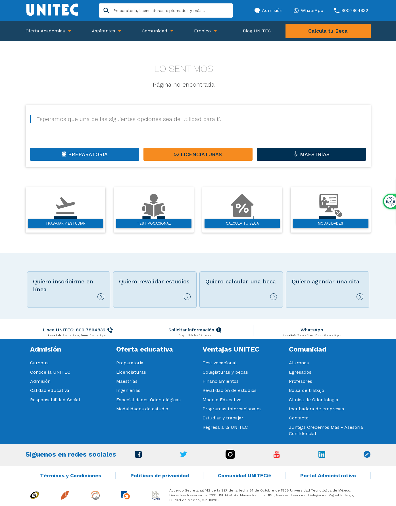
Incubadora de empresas (316, 408)
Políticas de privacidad (159, 475)
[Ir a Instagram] (230, 457)
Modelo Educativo (222, 399)
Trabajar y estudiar (65, 223)
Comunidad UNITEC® (244, 475)
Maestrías (126, 381)
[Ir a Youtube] (277, 456)
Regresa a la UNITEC (225, 427)
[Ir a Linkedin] (321, 456)
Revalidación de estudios (230, 390)
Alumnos (299, 362)
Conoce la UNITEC (50, 372)
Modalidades (330, 223)
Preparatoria (129, 362)
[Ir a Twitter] (183, 455)
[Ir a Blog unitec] (367, 456)
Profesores (300, 381)
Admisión (40, 381)
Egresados (300, 372)
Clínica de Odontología (313, 399)
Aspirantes (103, 31)
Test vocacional (154, 223)
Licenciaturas (131, 372)
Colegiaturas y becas (225, 372)
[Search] (166, 10)
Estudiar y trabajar (223, 418)
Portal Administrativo (328, 475)
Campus (39, 362)
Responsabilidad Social (55, 399)
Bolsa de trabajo (306, 390)
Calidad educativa (49, 390)
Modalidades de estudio (142, 408)
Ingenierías (128, 390)
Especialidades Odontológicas (148, 399)
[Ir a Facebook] (138, 456)
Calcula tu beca (242, 223)
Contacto (299, 418)
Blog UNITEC (257, 31)
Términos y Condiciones (70, 475)
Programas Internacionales (232, 408)
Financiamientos (221, 381)
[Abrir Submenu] (69, 31)
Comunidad (154, 31)
